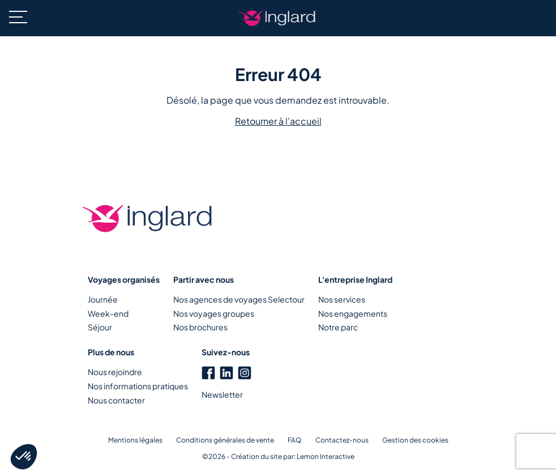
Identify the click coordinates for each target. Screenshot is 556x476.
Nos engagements (352, 313)
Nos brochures (200, 327)
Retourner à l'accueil (278, 121)
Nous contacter (116, 400)
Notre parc (338, 327)
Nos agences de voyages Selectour (239, 299)
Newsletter (222, 394)
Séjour (100, 327)
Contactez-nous (342, 440)
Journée (103, 299)
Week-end (108, 313)
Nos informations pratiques (138, 386)
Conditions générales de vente (225, 440)
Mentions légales (135, 440)
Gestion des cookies (415, 440)
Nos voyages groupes (213, 313)
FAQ (295, 440)
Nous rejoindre (115, 372)
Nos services (341, 299)
